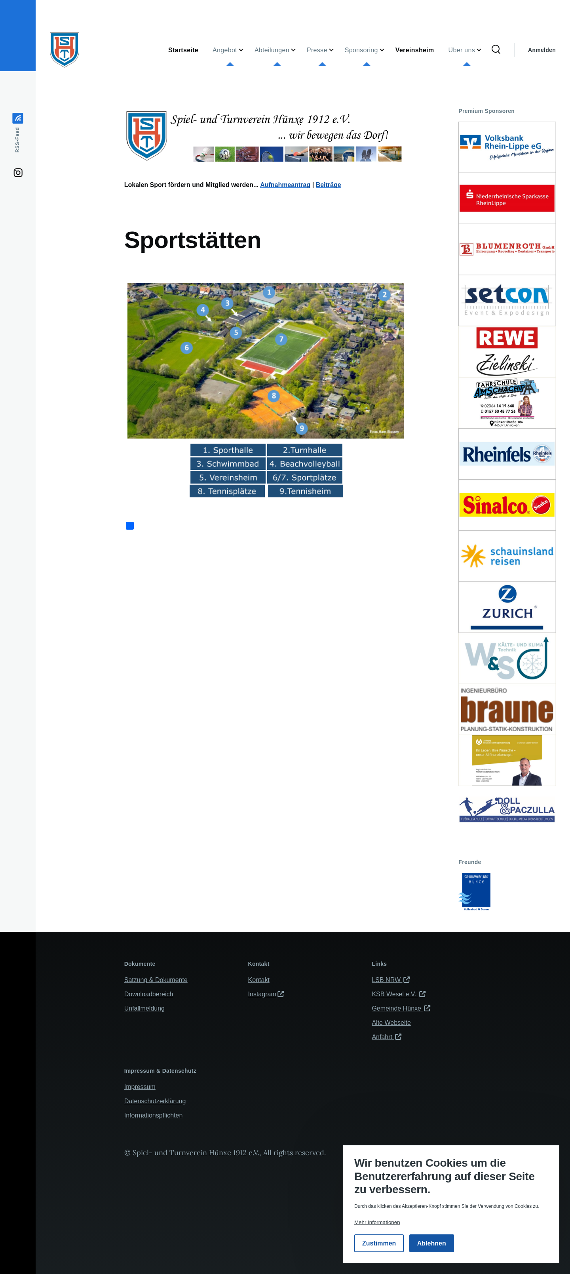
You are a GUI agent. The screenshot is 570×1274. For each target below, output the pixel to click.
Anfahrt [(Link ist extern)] (386, 1037)
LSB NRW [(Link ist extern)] (391, 979)
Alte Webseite (391, 1022)
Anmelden (542, 50)
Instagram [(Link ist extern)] (266, 994)
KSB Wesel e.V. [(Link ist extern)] (399, 994)
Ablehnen (431, 1243)
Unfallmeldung (144, 1008)
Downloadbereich (148, 994)
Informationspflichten (153, 1115)
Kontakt (259, 979)
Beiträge (328, 184)
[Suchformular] (496, 50)
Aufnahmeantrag (285, 184)
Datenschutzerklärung (155, 1101)
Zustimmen (379, 1243)
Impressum (140, 1086)
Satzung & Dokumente (156, 979)
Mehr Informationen (377, 1222)
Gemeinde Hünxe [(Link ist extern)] (401, 1008)
